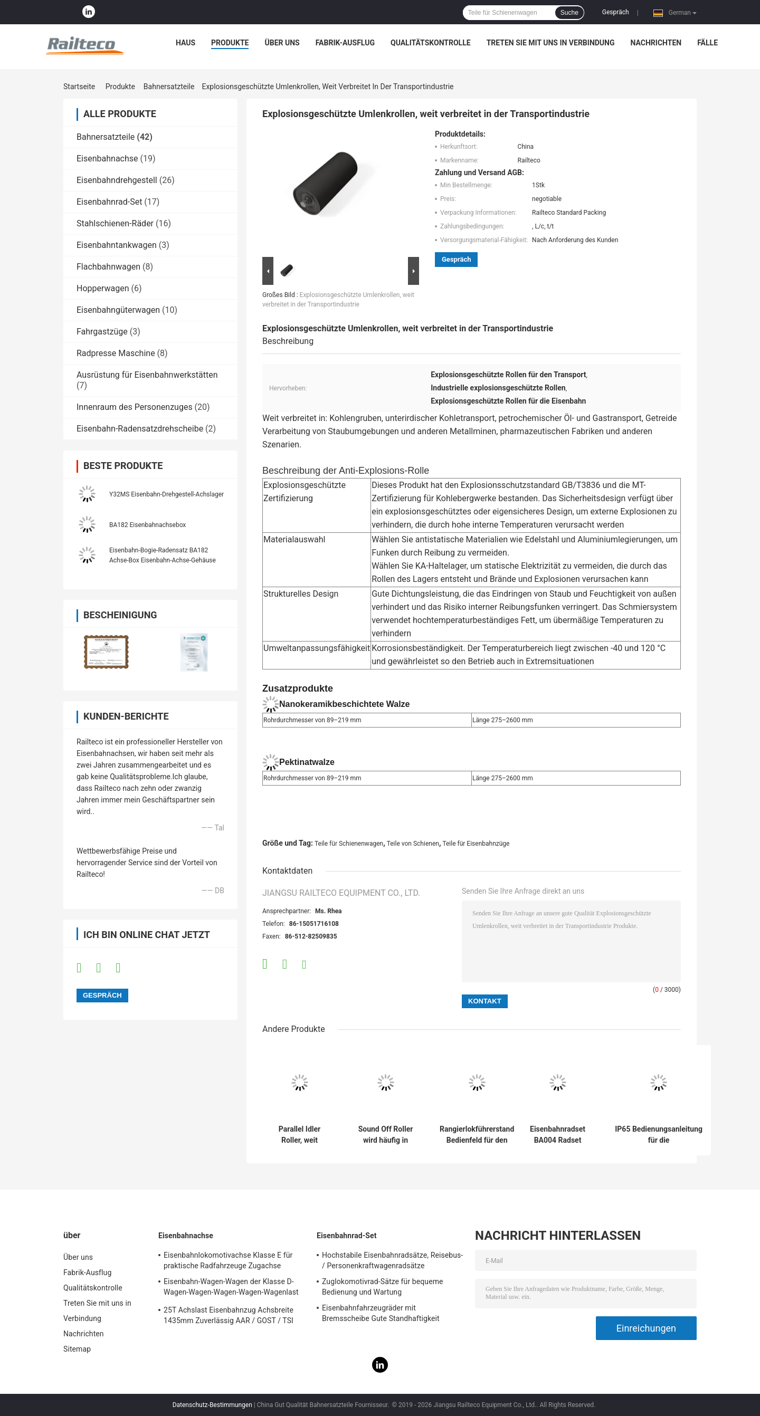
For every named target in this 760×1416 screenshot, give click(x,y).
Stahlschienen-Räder (115, 223)
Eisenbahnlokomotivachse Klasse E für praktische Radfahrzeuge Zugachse (228, 1260)
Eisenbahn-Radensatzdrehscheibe (140, 429)
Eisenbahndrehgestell (117, 180)
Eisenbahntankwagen (117, 245)
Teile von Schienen (413, 843)
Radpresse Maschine (116, 353)
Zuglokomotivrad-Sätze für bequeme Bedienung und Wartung (382, 1286)
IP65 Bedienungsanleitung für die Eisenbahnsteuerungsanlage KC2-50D (659, 1135)
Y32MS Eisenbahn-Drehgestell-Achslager (166, 494)
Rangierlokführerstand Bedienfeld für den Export (477, 1135)
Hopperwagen (103, 288)
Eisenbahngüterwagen (118, 310)
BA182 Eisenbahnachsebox (147, 525)
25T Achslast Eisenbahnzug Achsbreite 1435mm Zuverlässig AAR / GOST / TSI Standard (228, 1317)
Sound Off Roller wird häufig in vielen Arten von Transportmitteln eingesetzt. (385, 1135)
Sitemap (77, 1349)
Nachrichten (656, 43)
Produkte (230, 43)
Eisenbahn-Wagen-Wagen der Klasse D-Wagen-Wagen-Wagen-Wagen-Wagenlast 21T (231, 1288)
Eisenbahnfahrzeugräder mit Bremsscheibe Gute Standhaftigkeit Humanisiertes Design (381, 1315)
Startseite (79, 86)
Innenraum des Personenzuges (135, 407)
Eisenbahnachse (107, 159)
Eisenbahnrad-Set (109, 202)
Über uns (281, 43)
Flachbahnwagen (108, 267)
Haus (185, 43)
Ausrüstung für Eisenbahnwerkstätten (147, 375)
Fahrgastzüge (102, 332)
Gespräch (615, 12)
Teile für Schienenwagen (349, 843)
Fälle (707, 43)
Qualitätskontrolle (431, 43)
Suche (569, 12)
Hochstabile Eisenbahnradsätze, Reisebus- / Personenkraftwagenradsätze (392, 1260)
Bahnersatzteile (169, 86)
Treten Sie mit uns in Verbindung (551, 43)
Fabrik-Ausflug (345, 43)
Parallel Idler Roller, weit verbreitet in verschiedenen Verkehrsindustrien (299, 1135)
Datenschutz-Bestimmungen (212, 1405)
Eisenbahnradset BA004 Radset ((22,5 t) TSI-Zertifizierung (557, 1135)
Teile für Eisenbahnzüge (475, 843)
